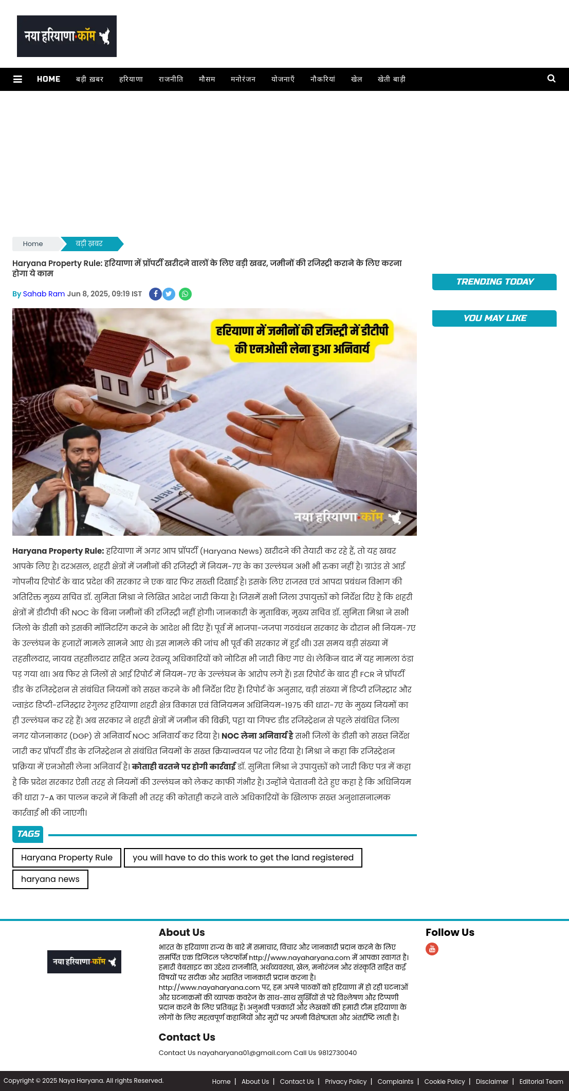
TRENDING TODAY (495, 281)
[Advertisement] (284, 163)
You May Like (494, 318)
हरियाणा (130, 79)
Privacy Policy (345, 1080)
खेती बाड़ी (391, 79)
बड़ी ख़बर (89, 79)
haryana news (50, 878)
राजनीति (170, 79)
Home (48, 79)
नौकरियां (322, 79)
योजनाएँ (282, 79)
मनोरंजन (242, 79)
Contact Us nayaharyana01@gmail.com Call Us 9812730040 (258, 1051)
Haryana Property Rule (67, 856)
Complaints (396, 1080)
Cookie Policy (445, 1080)
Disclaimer (492, 1080)
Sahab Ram (44, 293)
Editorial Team (541, 1080)
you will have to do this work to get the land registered (243, 856)
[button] (17, 79)
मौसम (206, 79)
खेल (355, 79)
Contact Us (188, 1036)
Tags (27, 833)
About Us (182, 931)
